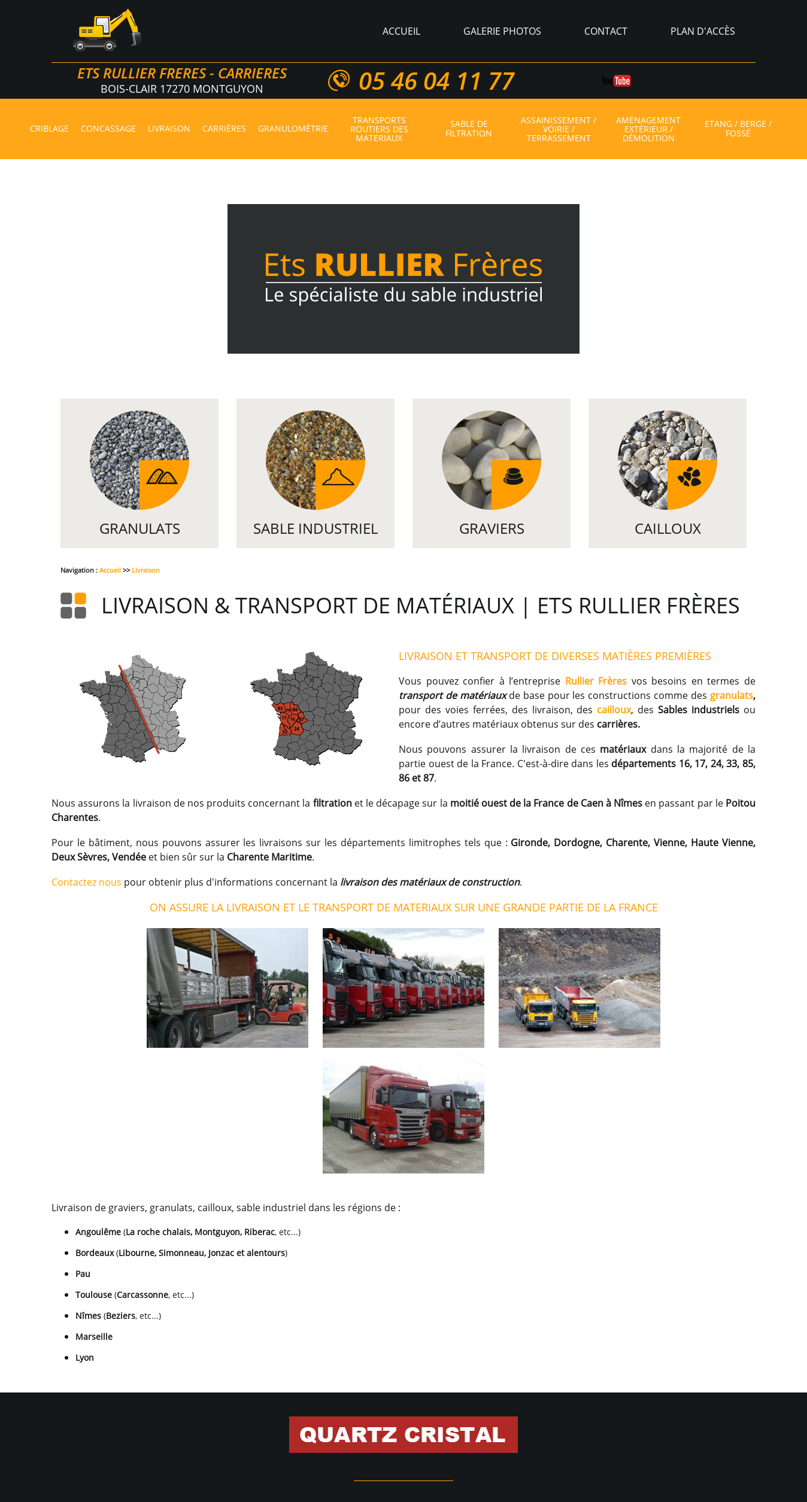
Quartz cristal (313, 1404)
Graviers (491, 528)
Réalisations (514, 1433)
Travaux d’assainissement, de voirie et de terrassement (580, 1404)
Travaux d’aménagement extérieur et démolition (175, 1418)
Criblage (49, 129)
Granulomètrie (293, 129)
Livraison (169, 129)
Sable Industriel (315, 528)
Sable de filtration (468, 128)
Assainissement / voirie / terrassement (558, 129)
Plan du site (362, 1433)
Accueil (401, 31)
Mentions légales (438, 1433)
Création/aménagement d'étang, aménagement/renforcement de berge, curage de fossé (496, 1418)
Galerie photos (502, 31)
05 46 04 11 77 (436, 81)
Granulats (139, 528)
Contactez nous (86, 882)
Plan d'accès (703, 31)
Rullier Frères (596, 681)
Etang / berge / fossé (738, 128)
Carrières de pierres (399, 1404)
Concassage (108, 129)
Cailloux (668, 528)
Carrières (224, 129)
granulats (731, 695)
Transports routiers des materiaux (379, 129)
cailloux (614, 709)
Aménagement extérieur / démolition (648, 129)
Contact (605, 31)
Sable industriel (140, 1404)
